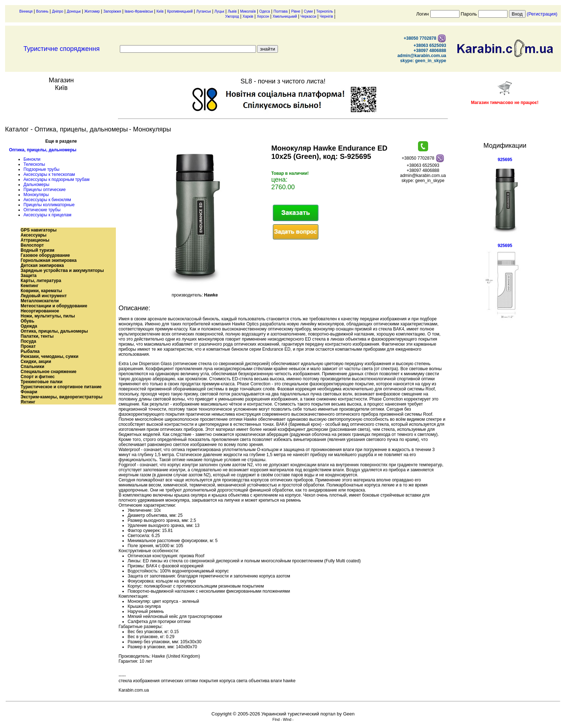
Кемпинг (30, 285)
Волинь (42, 11)
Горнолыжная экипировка (49, 260)
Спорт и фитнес (38, 376)
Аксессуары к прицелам (47, 214)
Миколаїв (248, 11)
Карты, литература (41, 280)
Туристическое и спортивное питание (61, 386)
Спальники (32, 366)
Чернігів (326, 16)
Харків (248, 16)
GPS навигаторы (39, 230)
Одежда (29, 326)
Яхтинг (28, 401)
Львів (232, 11)
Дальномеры (36, 184)
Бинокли (31, 159)
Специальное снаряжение (49, 371)
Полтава (281, 11)
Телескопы (34, 164)
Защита (28, 275)
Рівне (295, 11)
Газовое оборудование (45, 255)
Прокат (28, 346)
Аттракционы (35, 240)
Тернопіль (324, 11)
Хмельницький (285, 16)
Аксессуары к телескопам (49, 174)
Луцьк (219, 11)
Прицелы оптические (44, 189)
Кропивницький (180, 11)
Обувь (27, 321)
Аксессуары (34, 235)
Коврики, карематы (41, 290)
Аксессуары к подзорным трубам (56, 179)
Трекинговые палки (41, 381)
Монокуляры (36, 194)
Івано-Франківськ (139, 11)
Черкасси (309, 16)
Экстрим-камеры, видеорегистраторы (62, 396)
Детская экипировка (42, 265)
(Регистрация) (542, 14)
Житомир (92, 11)
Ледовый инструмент (44, 295)
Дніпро (57, 11)
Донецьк (74, 11)
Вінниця (26, 11)
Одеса (264, 11)
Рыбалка (30, 351)
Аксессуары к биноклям (47, 199)
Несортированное (40, 310)
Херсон (263, 16)
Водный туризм (38, 250)
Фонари (29, 391)
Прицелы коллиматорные (49, 204)
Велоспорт (32, 245)
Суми (308, 11)
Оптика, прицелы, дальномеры (43, 149)
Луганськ (203, 11)
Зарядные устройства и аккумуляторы (62, 270)
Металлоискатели (40, 300)
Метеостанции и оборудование (54, 305)
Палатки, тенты (37, 336)
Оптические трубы (42, 209)
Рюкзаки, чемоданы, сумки (49, 356)
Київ (160, 11)
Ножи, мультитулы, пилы (48, 316)
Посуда (28, 341)
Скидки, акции (36, 361)
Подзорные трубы (41, 169)
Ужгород (232, 16)
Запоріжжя (112, 11)
